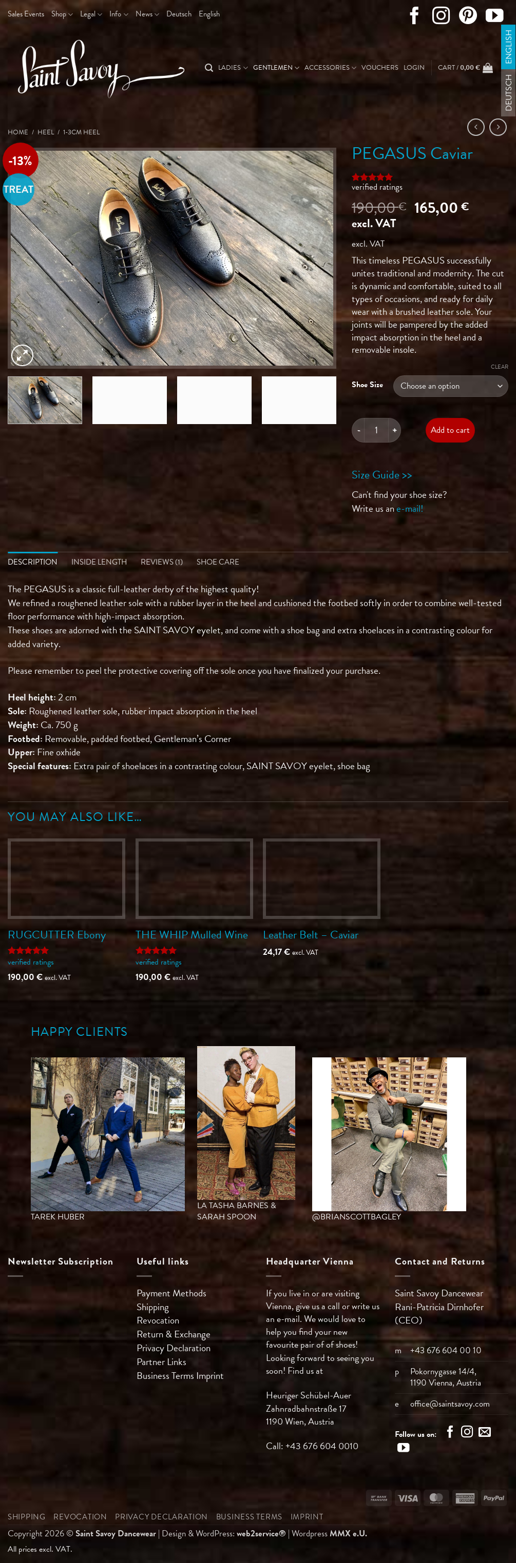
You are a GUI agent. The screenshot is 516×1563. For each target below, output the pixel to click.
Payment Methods (171, 1293)
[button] (414, 67)
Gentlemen (276, 68)
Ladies (232, 68)
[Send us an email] (485, 1433)
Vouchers (379, 68)
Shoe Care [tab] (218, 562)
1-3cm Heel (81, 132)
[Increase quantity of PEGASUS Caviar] (395, 430)
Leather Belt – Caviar (310, 934)
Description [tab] (33, 562)
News (147, 13)
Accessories (330, 68)
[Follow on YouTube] (495, 18)
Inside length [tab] (99, 562)
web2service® (261, 1533)
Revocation (158, 1320)
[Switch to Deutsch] (179, 14)
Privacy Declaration (174, 1348)
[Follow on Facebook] (415, 18)
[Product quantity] (376, 430)
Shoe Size (367, 384)
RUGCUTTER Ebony (57, 934)
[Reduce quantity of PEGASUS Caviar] (358, 430)
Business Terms (166, 1376)
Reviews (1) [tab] (162, 562)
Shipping (153, 1306)
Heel (45, 132)
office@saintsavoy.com (450, 1403)
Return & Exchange (174, 1334)
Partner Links (161, 1362)
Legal (91, 13)
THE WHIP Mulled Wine (192, 934)
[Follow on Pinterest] (468, 18)
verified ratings (377, 187)
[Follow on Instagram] (441, 18)
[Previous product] (498, 127)
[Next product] (476, 127)
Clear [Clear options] (499, 367)
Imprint (210, 1376)
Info (118, 13)
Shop (62, 13)
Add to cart (450, 430)
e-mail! (410, 508)
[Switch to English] (508, 47)
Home (18, 132)
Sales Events (26, 13)
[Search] (209, 68)
